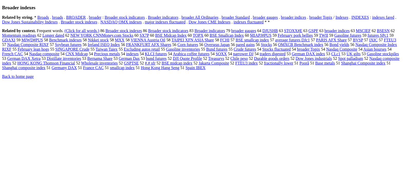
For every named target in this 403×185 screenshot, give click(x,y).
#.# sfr (150, 63)
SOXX (221, 54)
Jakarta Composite (214, 63)
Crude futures (245, 49)
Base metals (325, 63)
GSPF (313, 31)
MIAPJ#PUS (261, 35)
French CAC (12, 54)
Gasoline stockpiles (383, 54)
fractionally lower (278, 63)
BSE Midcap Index (171, 35)
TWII (323, 35)
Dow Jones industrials (314, 58)
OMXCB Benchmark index (300, 44)
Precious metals (107, 54)
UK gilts (353, 54)
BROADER (76, 17)
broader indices (293, 17)
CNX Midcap (77, 54)
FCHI (224, 40)
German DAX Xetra (24, 58)
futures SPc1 (378, 35)
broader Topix (320, 17)
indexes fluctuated (249, 22)
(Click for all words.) (82, 31)
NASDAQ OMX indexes (121, 22)
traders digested (273, 54)
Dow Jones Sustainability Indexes (30, 22)
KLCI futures (156, 54)
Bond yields (339, 44)
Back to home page (18, 76)
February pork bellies (295, 35)
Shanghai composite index (23, 68)
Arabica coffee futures (191, 54)
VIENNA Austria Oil (148, 40)
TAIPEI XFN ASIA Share (192, 40)
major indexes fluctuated (165, 22)
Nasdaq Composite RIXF (28, 44)
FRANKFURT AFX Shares (148, 44)
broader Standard (236, 17)
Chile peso (239, 58)
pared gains (245, 44)
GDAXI (8, 40)
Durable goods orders (271, 58)
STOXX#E (293, 31)
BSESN (383, 31)
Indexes (341, 17)
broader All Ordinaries (199, 17)
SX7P (144, 35)
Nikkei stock (98, 40)
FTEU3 (390, 40)
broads (57, 17)
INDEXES (360, 17)
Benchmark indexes (65, 40)
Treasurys (216, 58)
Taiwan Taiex (107, 49)
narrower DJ (243, 54)
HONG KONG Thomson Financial (46, 63)
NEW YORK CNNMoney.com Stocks (101, 35)
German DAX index (308, 54)
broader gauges (265, 17)
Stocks (266, 44)
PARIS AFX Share (331, 40)
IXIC (373, 40)
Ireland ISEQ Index (104, 44)
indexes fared (383, 17)
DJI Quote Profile (187, 58)
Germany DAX (64, 68)
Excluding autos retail (142, 49)
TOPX (198, 35)
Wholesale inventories (99, 63)
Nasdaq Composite (341, 49)
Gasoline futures (347, 35)
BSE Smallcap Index (227, 35)
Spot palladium (350, 58)
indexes (132, 54)
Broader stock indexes (79, 22)
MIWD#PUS (32, 40)
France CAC (93, 68)
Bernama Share (99, 58)
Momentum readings (19, 35)
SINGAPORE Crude (72, 49)
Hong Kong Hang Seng (160, 68)
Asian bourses (374, 49)
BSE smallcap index (252, 40)
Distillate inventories (64, 58)
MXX (119, 40)
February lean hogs (33, 49)
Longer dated (53, 35)
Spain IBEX (196, 68)
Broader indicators (163, 17)
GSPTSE (131, 63)
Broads (43, 17)
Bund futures (216, 49)
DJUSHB (270, 31)
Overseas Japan (217, 44)
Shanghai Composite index (363, 63)
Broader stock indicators (125, 17)
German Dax (129, 58)
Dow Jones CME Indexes (210, 22)
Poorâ (304, 63)
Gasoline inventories (183, 49)
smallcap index (122, 68)
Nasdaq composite (44, 54)
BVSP (358, 40)
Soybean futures (68, 44)
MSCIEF (363, 31)
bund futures (156, 58)
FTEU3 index (246, 63)
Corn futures (187, 44)
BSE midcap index (177, 63)
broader (95, 17)
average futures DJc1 (292, 40)
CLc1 (336, 54)
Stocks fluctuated (276, 49)
